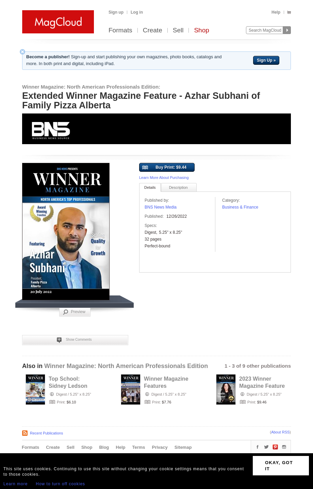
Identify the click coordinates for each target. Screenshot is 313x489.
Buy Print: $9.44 (164, 167)
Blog (104, 447)
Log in (137, 12)
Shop (201, 30)
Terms (138, 447)
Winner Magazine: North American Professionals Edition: (91, 87)
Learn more (15, 484)
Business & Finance (240, 207)
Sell (178, 30)
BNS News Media (161, 207)
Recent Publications (46, 433)
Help (275, 12)
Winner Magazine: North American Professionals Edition (126, 366)
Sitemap (183, 447)
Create (152, 30)
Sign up (116, 12)
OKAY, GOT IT (279, 465)
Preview (74, 312)
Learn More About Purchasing (164, 177)
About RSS (280, 432)
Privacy (160, 447)
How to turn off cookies (60, 484)
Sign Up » (266, 60)
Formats (120, 30)
